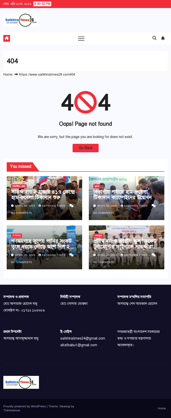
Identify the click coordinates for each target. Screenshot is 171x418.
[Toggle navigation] (81, 38)
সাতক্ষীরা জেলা (18, 186)
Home (7, 74)
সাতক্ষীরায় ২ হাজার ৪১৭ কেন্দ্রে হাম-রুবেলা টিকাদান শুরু (43, 195)
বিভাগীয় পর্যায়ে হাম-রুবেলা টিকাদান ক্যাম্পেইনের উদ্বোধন (122, 195)
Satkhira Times (52, 205)
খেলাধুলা (98, 235)
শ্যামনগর (16, 235)
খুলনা (97, 186)
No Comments (21, 213)
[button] (155, 38)
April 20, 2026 (25, 205)
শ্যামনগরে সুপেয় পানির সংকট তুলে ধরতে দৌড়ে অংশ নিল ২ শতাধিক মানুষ (41, 247)
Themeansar (11, 410)
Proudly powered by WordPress (25, 406)
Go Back (85, 148)
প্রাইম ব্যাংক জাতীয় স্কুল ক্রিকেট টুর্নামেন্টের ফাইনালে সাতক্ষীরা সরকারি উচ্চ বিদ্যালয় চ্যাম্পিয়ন (124, 247)
